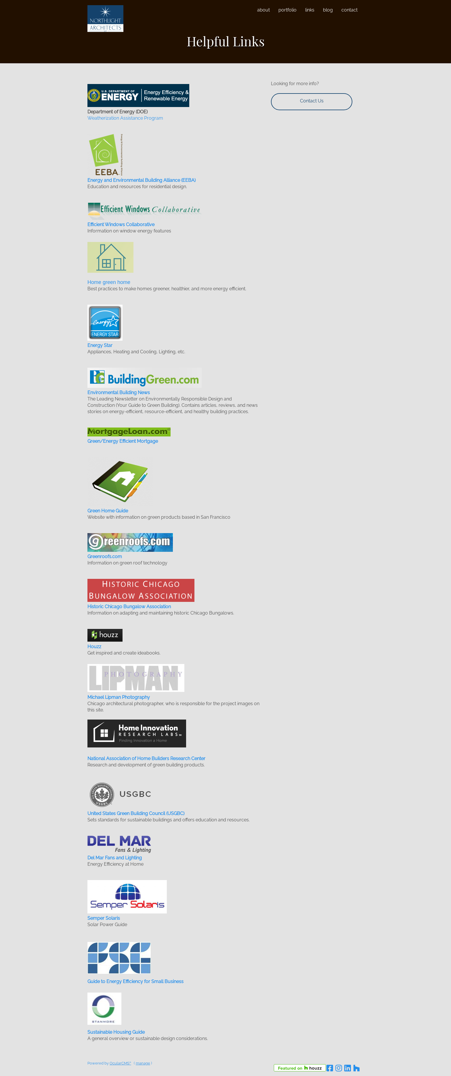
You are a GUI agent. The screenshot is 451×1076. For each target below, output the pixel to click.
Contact (349, 10)
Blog (328, 10)
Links (309, 10)
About (263, 10)
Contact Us (312, 101)
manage (143, 1063)
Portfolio (287, 10)
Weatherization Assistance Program (125, 118)
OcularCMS (120, 1063)
